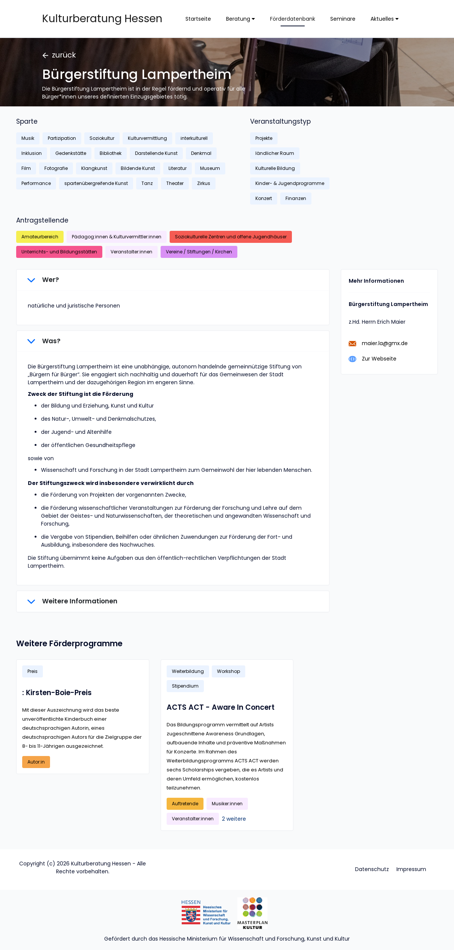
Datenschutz (372, 869)
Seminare (342, 19)
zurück (59, 55)
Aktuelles (384, 19)
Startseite (198, 19)
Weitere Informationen (72, 601)
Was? (44, 340)
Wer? (43, 279)
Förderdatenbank (292, 19)
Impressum (411, 869)
